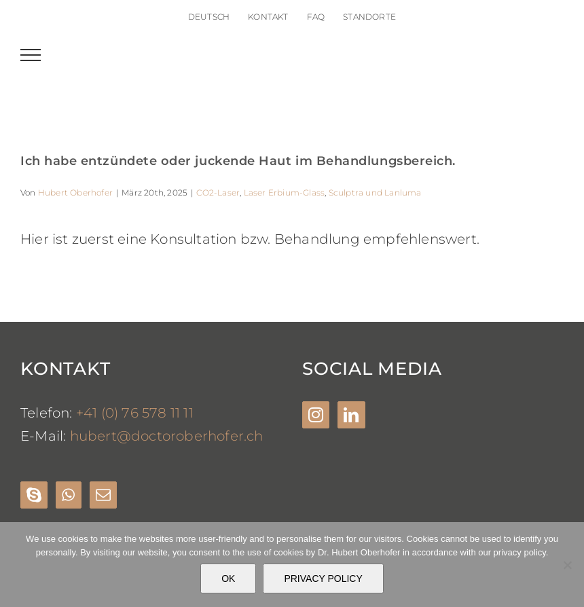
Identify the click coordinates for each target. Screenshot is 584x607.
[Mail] (103, 495)
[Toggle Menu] (30, 55)
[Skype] (34, 495)
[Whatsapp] (68, 495)
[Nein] (567, 565)
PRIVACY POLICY (323, 578)
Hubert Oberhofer (75, 192)
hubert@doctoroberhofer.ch (166, 436)
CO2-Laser (218, 192)
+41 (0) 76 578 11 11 (135, 413)
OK (228, 578)
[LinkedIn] (351, 414)
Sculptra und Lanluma (375, 192)
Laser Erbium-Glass (284, 192)
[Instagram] (315, 414)
